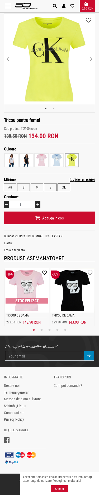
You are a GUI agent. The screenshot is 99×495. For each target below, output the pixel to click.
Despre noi (12, 385)
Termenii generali (16, 392)
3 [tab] (49, 330)
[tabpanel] (49, 59)
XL (64, 187)
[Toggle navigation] (9, 6)
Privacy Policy (14, 419)
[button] (64, 6)
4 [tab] (57, 330)
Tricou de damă (17, 315)
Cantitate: (11, 196)
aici (78, 480)
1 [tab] (45, 108)
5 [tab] (65, 330)
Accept (59, 489)
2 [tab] (53, 108)
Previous (8, 59)
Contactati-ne (13, 412)
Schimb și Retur (15, 406)
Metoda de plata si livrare (22, 399)
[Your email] (44, 356)
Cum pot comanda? (68, 385)
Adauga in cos (49, 218)
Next (90, 59)
